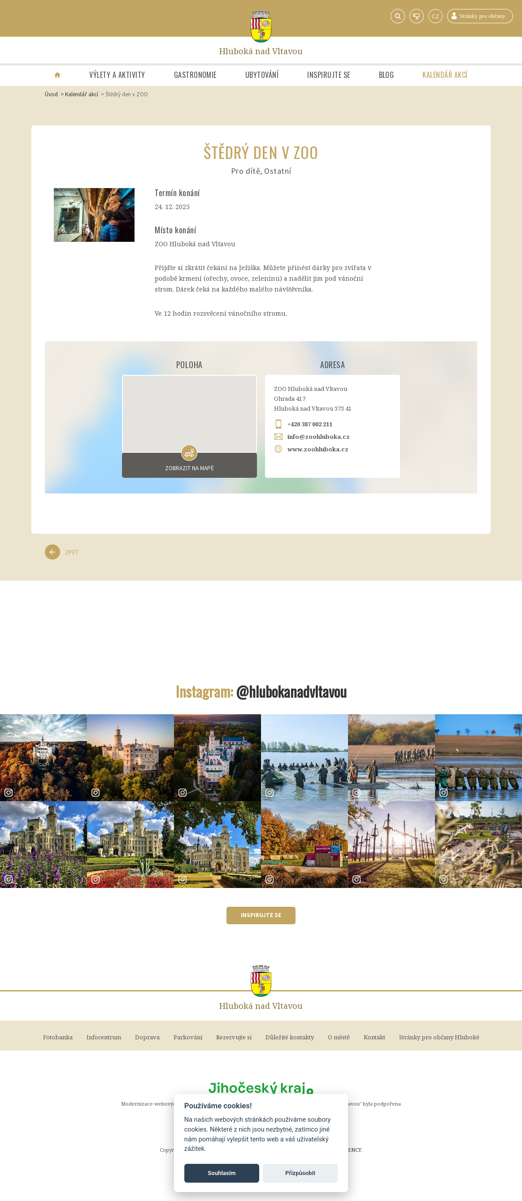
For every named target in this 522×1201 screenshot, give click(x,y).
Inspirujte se (328, 74)
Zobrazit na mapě (189, 468)
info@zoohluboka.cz (318, 437)
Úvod (51, 94)
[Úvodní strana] (57, 75)
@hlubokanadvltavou (291, 691)
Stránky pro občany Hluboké (480, 16)
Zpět (71, 552)
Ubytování (261, 74)
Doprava (147, 1037)
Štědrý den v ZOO (126, 94)
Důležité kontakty (289, 1037)
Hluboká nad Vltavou (261, 50)
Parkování (188, 1037)
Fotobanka (58, 1037)
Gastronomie (195, 74)
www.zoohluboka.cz (317, 449)
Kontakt (374, 1037)
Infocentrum (104, 1037)
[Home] (261, 27)
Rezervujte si (234, 1037)
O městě (339, 1037)
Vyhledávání (398, 16)
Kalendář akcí (444, 74)
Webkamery (416, 16)
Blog (386, 74)
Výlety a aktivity (117, 74)
